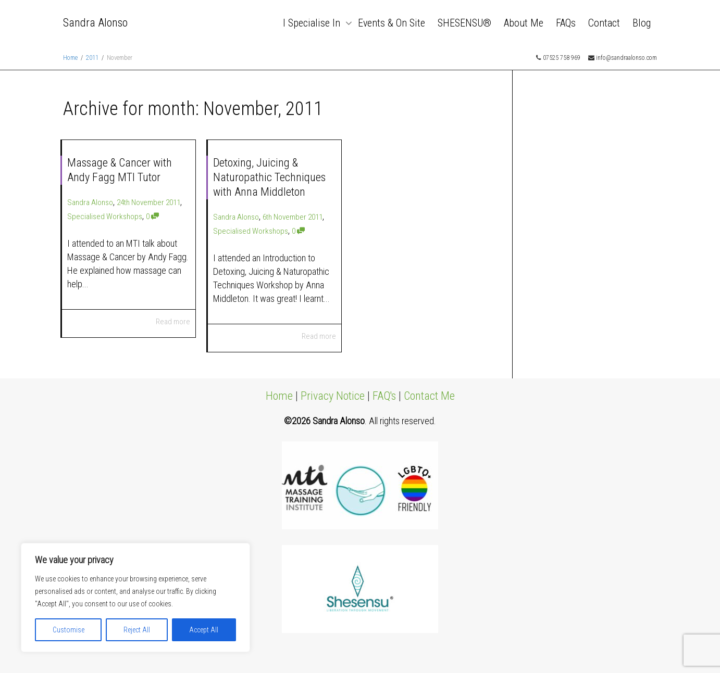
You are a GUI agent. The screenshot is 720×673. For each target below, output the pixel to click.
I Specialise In (313, 23)
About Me (523, 23)
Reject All (136, 630)
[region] (135, 597)
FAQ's (384, 395)
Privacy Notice (333, 395)
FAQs (566, 23)
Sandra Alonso (95, 22)
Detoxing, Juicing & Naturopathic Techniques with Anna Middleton (269, 177)
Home (279, 395)
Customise (68, 630)
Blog (641, 23)
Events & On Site (391, 23)
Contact (604, 23)
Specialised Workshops (104, 216)
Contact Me (429, 395)
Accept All (203, 630)
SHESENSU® (464, 23)
